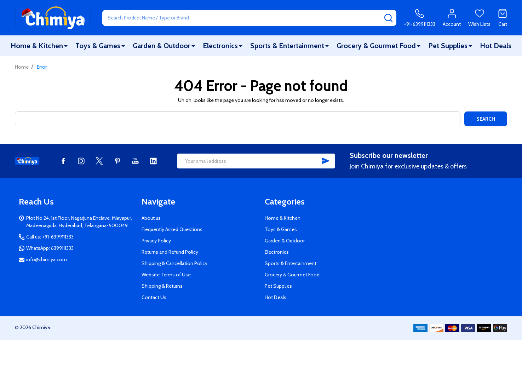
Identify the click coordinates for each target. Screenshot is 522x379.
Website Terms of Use (166, 274)
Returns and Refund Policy (170, 252)
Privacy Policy (156, 240)
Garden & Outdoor (161, 45)
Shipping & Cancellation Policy (174, 263)
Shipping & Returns (162, 286)
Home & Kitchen (37, 45)
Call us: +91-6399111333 (50, 237)
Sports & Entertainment (287, 45)
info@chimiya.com (46, 259)
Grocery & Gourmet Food (376, 45)
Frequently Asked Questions (172, 229)
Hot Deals (495, 45)
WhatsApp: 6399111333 (50, 248)
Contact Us (154, 297)
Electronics (220, 45)
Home (22, 67)
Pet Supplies (447, 45)
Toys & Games (97, 45)
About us (151, 218)
